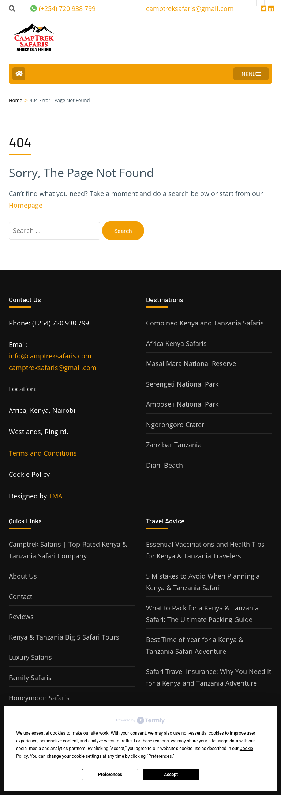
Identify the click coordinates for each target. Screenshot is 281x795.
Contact (20, 596)
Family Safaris (30, 677)
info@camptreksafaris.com (50, 355)
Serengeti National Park (182, 384)
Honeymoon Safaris (39, 697)
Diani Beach (164, 465)
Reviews (21, 616)
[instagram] (245, 3)
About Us (23, 576)
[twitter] (260, 3)
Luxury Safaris (30, 657)
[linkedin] (268, 3)
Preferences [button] (160, 756)
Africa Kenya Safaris (176, 343)
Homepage (25, 205)
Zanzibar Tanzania (174, 444)
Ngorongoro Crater (175, 424)
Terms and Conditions (43, 453)
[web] (252, 3)
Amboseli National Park (182, 404)
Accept (171, 774)
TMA (55, 495)
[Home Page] (18, 73)
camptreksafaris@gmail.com (53, 367)
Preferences (110, 774)
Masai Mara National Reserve (191, 363)
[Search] (12, 8)
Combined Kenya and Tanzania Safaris (205, 323)
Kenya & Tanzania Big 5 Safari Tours (64, 637)
